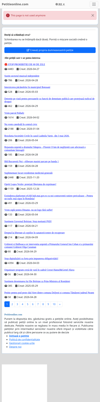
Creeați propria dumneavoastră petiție (50, 50)
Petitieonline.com (15, 4)
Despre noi (15, 346)
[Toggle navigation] (94, 4)
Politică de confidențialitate (24, 339)
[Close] (92, 15)
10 (54, 304)
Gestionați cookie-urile (22, 343)
